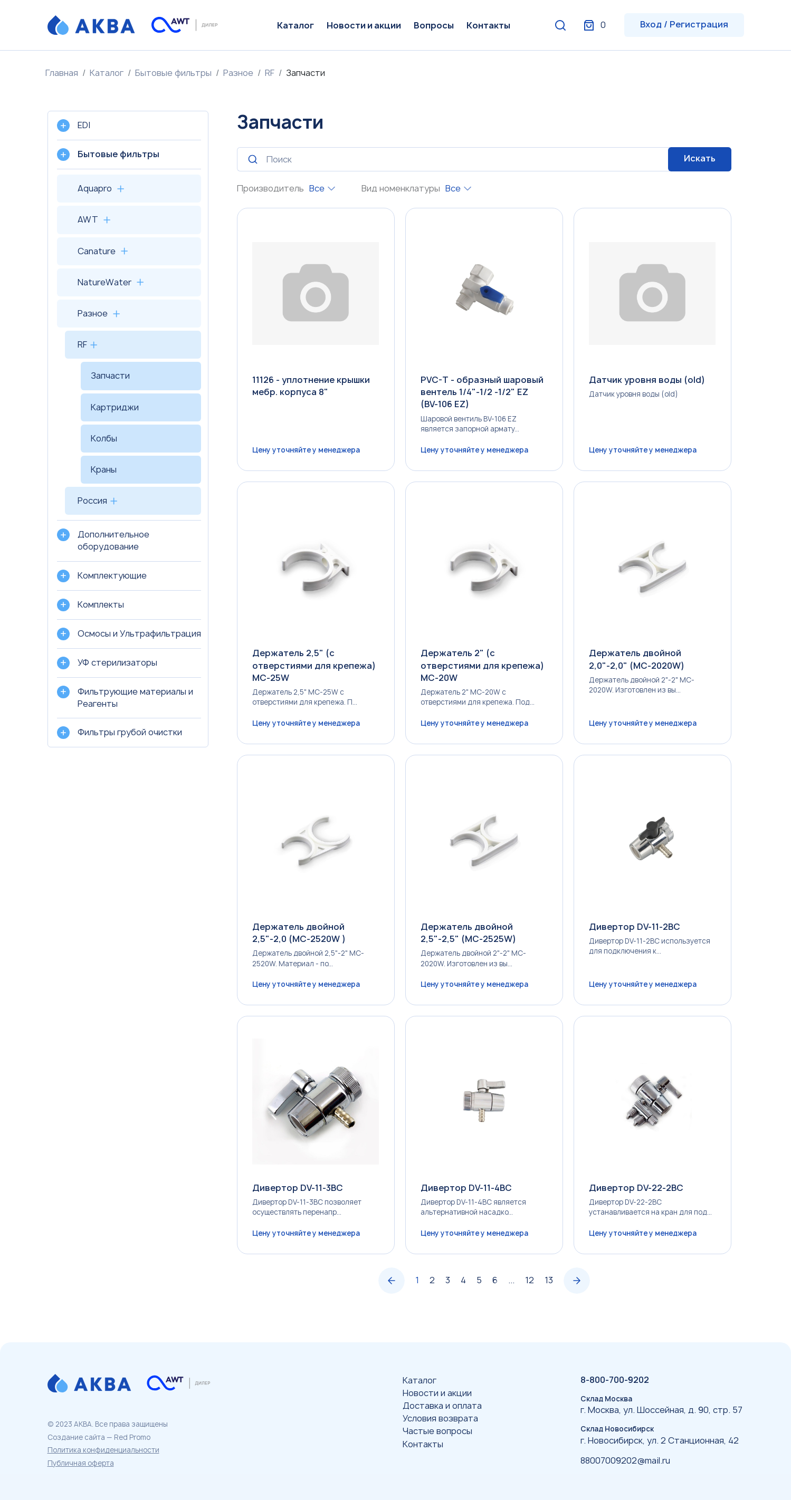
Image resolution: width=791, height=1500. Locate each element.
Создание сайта (76, 1437)
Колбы (104, 438)
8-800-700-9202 (614, 1380)
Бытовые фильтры (173, 73)
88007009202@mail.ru (625, 1460)
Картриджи (115, 407)
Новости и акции (364, 25)
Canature (97, 251)
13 (549, 1286)
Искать (700, 158)
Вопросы (434, 25)
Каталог (295, 25)
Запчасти (110, 375)
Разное (238, 73)
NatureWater (104, 282)
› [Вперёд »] (577, 1286)
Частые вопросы (437, 1431)
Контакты (488, 25)
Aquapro (95, 188)
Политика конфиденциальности (103, 1450)
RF (269, 73)
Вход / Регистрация (684, 24)
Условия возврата (440, 1418)
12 (529, 1286)
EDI (84, 125)
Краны (104, 469)
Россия (92, 500)
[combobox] (322, 188)
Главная (61, 73)
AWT (88, 219)
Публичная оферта (80, 1463)
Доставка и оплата (442, 1405)
